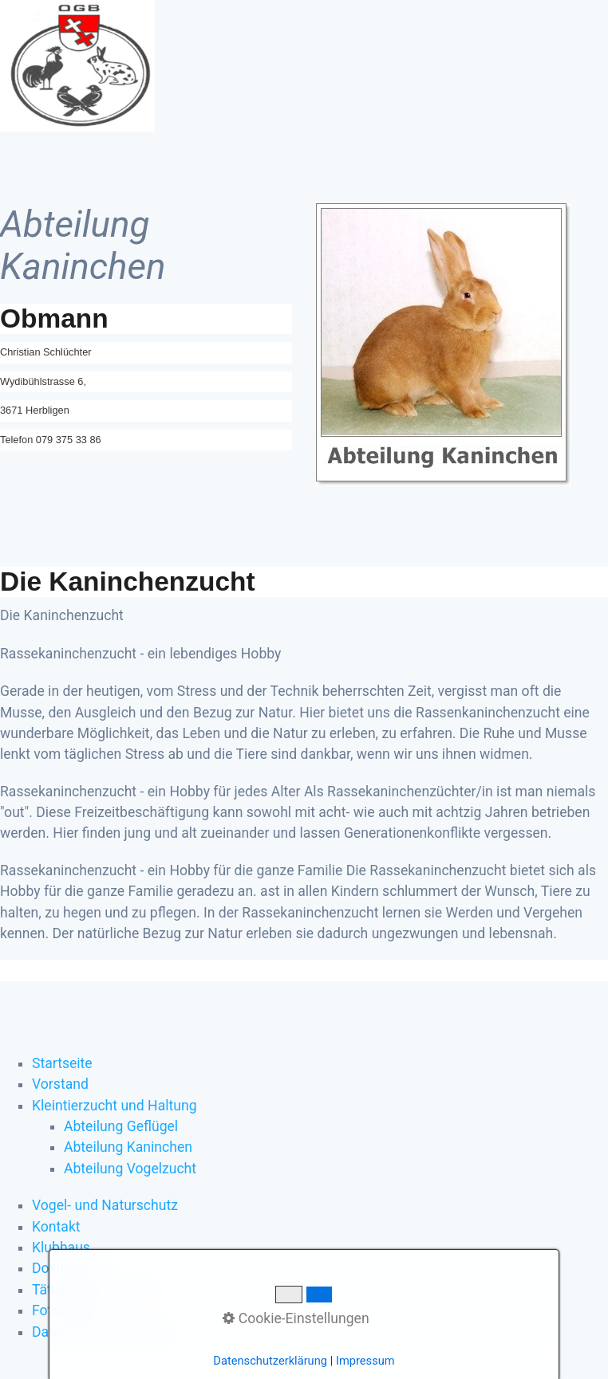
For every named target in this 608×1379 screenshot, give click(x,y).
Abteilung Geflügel (121, 1126)
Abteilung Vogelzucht (130, 1169)
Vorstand (60, 1084)
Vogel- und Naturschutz (105, 1205)
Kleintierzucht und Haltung (114, 1106)
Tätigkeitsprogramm (95, 1290)
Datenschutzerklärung (100, 1332)
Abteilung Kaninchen (128, 1147)
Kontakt (56, 1227)
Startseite (62, 1063)
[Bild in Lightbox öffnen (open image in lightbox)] (443, 344)
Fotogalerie (67, 1310)
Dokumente (68, 1268)
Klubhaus (61, 1247)
